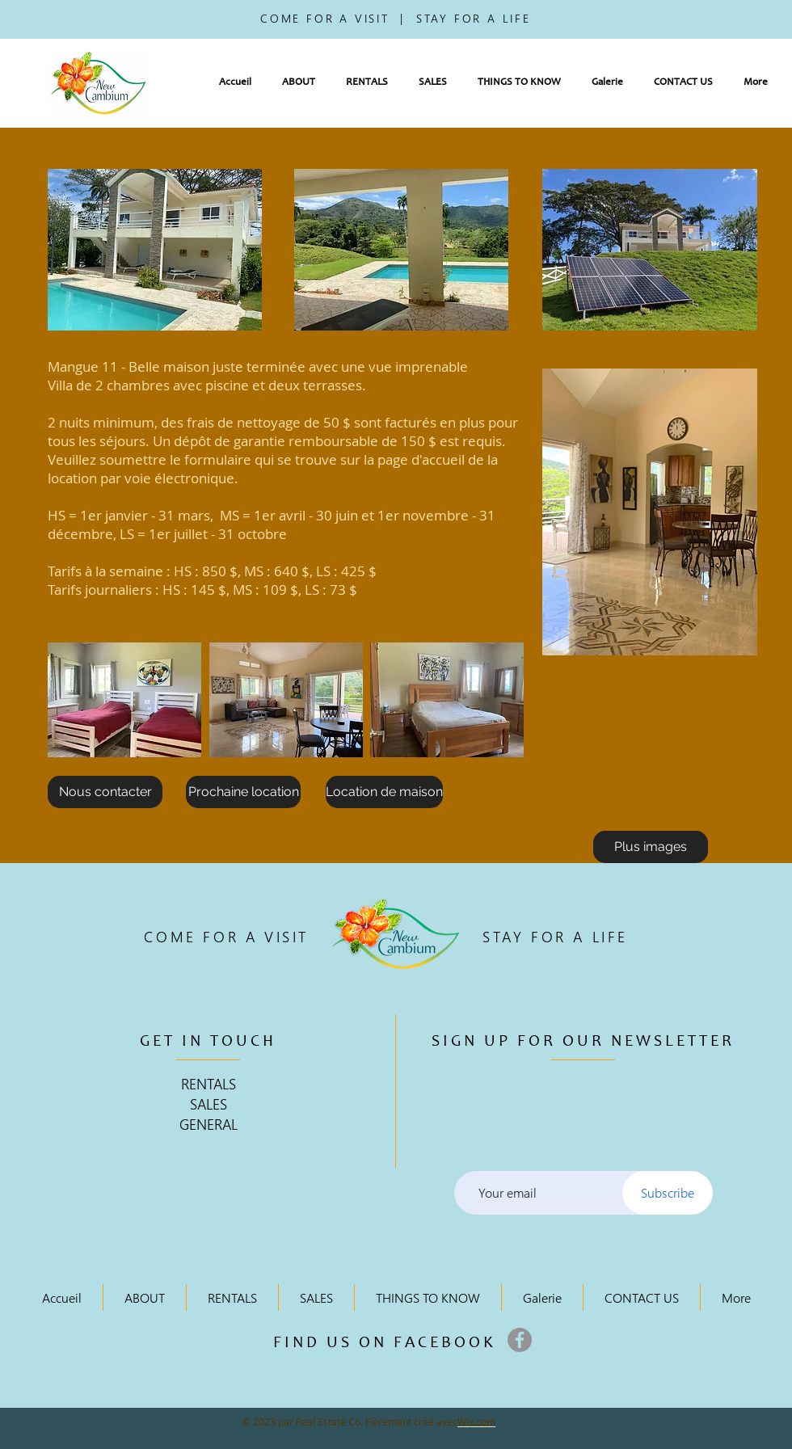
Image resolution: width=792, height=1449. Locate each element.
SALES (208, 1103)
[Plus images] (650, 847)
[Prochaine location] (243, 792)
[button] (299, 83)
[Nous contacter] (105, 792)
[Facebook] (520, 1340)
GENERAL (208, 1124)
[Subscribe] (667, 1193)
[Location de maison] (384, 792)
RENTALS (208, 1083)
